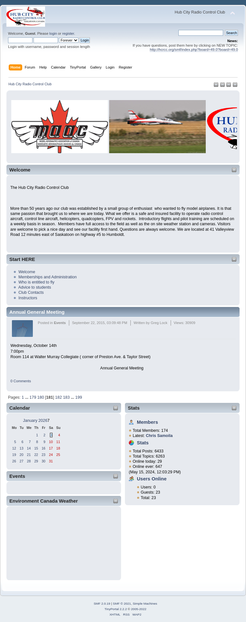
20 (22, 455)
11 (58, 442)
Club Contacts (30, 292)
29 (36, 461)
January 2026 (35, 420)
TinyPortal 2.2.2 (115, 609)
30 (43, 461)
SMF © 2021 (122, 603)
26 (14, 461)
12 (14, 448)
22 (36, 455)
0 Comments (20, 381)
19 (14, 455)
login (53, 33)
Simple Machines (145, 603)
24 (51, 455)
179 (33, 397)
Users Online (151, 478)
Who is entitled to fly (36, 282)
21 (29, 455)
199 (78, 397)
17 (51, 448)
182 (58, 397)
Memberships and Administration (47, 277)
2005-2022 (139, 609)
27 (22, 461)
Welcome (26, 272)
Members (147, 422)
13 (22, 448)
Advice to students (34, 287)
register (68, 33)
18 (58, 448)
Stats (134, 408)
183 (66, 397)
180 (40, 397)
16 (43, 448)
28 (29, 461)
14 (29, 448)
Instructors (27, 298)
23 (43, 455)
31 (51, 461)
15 (36, 448)
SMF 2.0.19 (102, 603)
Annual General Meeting (36, 312)
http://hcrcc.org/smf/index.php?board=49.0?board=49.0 (194, 49)
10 (51, 442)
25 (58, 455)
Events (60, 323)
